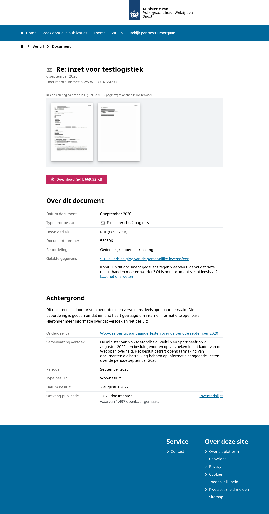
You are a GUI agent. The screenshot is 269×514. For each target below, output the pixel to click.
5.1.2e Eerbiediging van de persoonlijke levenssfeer (144, 258)
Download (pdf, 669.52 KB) (77, 179)
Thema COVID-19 (108, 32)
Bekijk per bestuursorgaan (152, 32)
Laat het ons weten (116, 276)
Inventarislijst (211, 396)
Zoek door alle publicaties (65, 32)
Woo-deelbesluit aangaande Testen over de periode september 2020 (159, 333)
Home (28, 32)
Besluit (39, 46)
